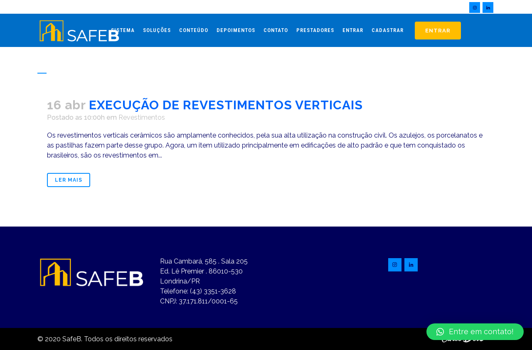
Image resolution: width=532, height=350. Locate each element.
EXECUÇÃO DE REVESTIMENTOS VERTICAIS (226, 105)
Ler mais (68, 180)
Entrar (438, 30)
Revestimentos (141, 117)
